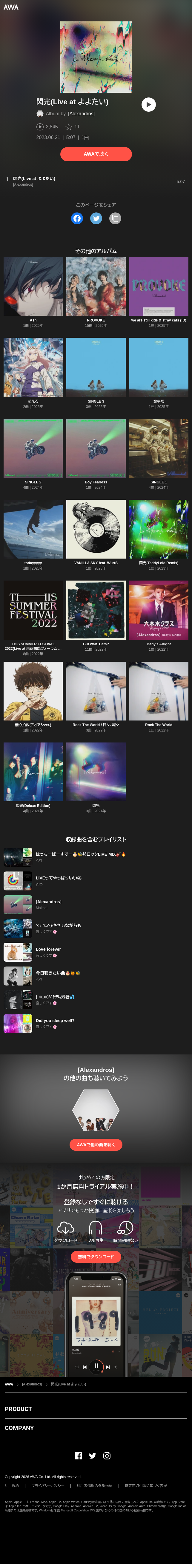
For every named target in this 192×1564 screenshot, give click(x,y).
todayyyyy (33, 563)
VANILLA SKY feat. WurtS (96, 563)
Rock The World (158, 725)
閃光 (95, 806)
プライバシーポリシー (47, 1486)
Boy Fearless (96, 482)
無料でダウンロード (96, 1256)
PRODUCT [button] (18, 1408)
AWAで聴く (96, 154)
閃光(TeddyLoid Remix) (158, 563)
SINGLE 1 (158, 482)
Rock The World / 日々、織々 (96, 725)
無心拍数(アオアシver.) (33, 725)
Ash (33, 320)
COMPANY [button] (19, 1427)
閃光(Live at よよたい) (68, 1384)
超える (33, 401)
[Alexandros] (81, 113)
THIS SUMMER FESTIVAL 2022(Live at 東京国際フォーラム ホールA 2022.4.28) (33, 648)
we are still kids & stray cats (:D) (158, 320)
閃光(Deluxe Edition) (33, 806)
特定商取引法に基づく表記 (146, 1486)
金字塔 (158, 401)
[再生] (149, 104)
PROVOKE (96, 320)
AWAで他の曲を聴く (96, 1144)
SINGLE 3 (96, 401)
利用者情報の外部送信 (95, 1486)
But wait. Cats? (96, 644)
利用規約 (12, 1486)
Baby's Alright (159, 644)
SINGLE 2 (33, 482)
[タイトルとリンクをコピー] (115, 218)
